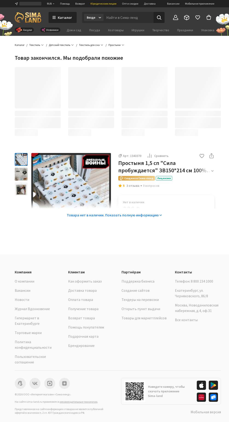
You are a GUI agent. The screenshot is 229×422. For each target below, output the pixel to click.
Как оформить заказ (85, 281)
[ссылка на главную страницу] (28, 17)
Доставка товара (82, 290)
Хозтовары (116, 30)
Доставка (150, 3)
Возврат (80, 3)
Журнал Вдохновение (32, 308)
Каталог (20, 45)
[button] (202, 156)
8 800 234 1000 (202, 281)
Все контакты (186, 319)
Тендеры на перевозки (140, 299)
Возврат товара (81, 318)
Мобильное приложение (199, 3)
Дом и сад (74, 30)
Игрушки (138, 30)
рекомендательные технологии (78, 401)
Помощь (65, 3)
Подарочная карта (83, 336)
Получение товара (83, 308)
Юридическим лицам (103, 3)
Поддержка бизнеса (138, 281)
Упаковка (207, 30)
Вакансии (173, 3)
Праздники (185, 30)
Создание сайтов (136, 290)
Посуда (94, 30)
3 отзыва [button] (132, 186)
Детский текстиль (59, 45)
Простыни (114, 45)
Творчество (160, 30)
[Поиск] (159, 17)
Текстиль (34, 45)
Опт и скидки (130, 3)
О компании (24, 281)
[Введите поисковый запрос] (129, 17)
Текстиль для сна (89, 45)
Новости (22, 299)
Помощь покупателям (86, 327)
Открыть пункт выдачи (141, 308)
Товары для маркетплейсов (144, 318)
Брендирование (81, 345)
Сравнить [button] (157, 156)
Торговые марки (28, 332)
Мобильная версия (206, 412)
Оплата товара (80, 299)
